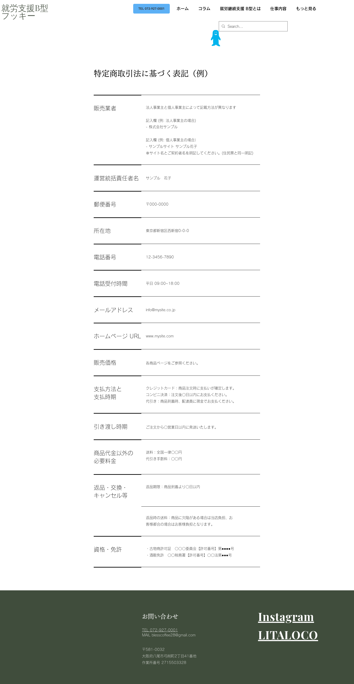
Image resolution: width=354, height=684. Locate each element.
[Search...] (253, 26)
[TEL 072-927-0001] (151, 9)
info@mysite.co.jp (160, 310)
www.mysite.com (160, 336)
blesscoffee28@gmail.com (174, 635)
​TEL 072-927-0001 (160, 630)
